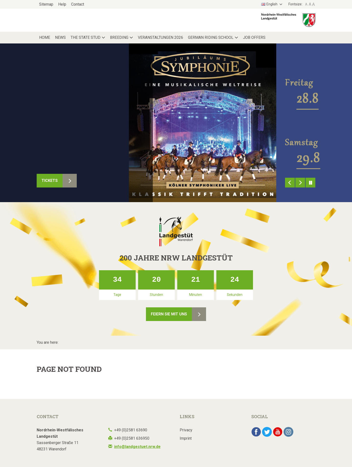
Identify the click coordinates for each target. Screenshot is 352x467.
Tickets (50, 180)
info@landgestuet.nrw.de (137, 446)
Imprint (186, 438)
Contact (77, 4)
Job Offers (254, 37)
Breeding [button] (119, 37)
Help (62, 4)
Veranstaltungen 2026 (160, 37)
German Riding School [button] (210, 37)
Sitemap (46, 4)
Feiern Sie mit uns (169, 314)
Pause (310, 182)
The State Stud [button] (85, 37)
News (60, 37)
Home (44, 37)
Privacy (186, 430)
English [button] (269, 4)
